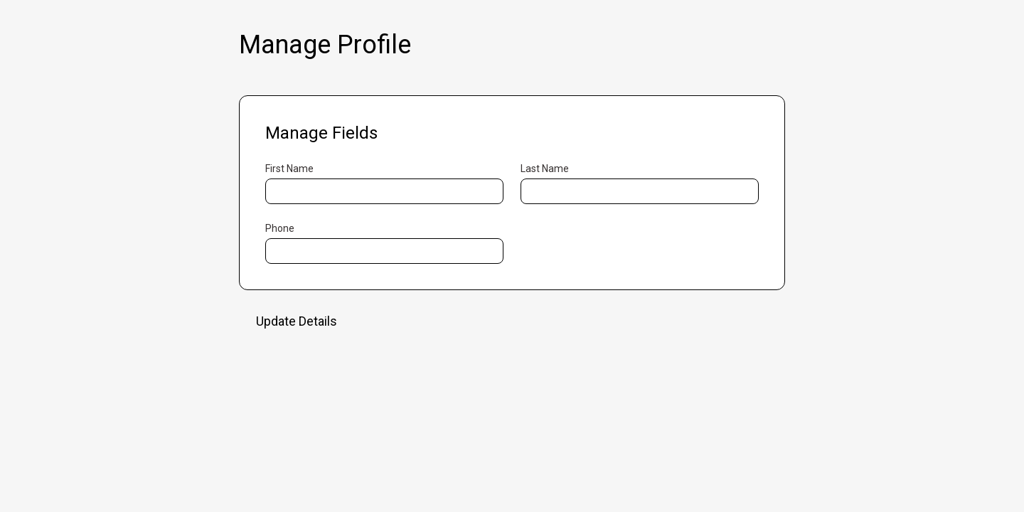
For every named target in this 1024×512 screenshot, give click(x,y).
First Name (289, 168)
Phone (279, 228)
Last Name (545, 168)
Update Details (296, 321)
